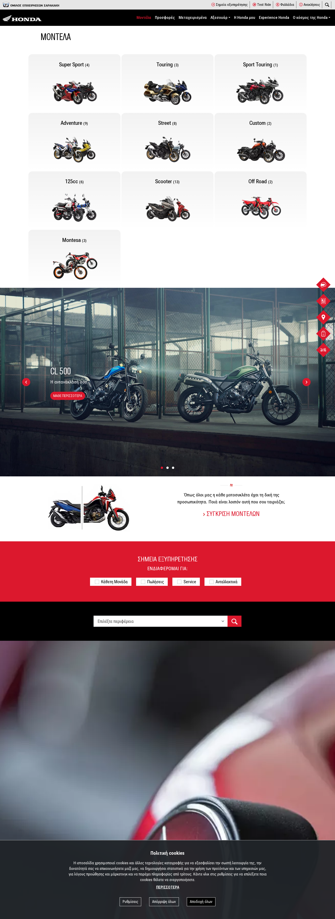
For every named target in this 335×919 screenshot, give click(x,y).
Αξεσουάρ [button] (219, 17)
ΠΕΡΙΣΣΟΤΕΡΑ (167, 887)
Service (190, 581)
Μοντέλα (144, 17)
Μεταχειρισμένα (193, 17)
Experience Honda (274, 17)
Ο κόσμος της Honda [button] (310, 17)
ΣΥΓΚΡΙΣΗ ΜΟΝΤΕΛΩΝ (231, 514)
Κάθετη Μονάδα (114, 581)
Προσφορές (165, 17)
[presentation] (26, 382)
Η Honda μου (244, 17)
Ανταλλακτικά (227, 581)
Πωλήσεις (155, 581)
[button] (162, 468)
